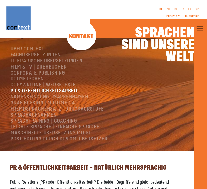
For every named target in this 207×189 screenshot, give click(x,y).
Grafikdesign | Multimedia (43, 103)
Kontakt (81, 36)
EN (168, 9)
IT (183, 9)
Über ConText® (29, 49)
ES (189, 9)
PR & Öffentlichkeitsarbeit (44, 91)
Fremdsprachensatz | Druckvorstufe (57, 109)
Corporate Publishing (38, 73)
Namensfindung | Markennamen (49, 97)
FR (176, 9)
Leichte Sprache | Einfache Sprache (55, 127)
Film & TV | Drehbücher (39, 67)
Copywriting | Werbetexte (43, 85)
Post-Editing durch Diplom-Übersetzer (59, 139)
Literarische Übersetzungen (46, 61)
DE (160, 9)
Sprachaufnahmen (34, 115)
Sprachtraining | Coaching (44, 121)
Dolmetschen (27, 79)
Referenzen (173, 16)
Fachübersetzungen (36, 55)
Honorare (192, 16)
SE (197, 9)
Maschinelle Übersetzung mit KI (51, 133)
